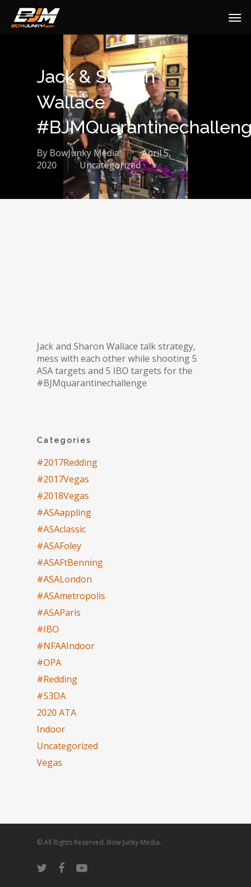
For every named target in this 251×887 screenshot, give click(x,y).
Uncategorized (110, 165)
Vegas (49, 762)
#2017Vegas (63, 479)
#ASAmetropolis (71, 596)
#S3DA (51, 696)
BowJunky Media (84, 153)
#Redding (57, 679)
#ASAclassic (61, 529)
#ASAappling (64, 512)
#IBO (48, 629)
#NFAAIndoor (66, 646)
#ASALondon (64, 579)
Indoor (51, 729)
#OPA (49, 662)
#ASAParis (59, 612)
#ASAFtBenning (70, 562)
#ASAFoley (59, 546)
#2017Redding (67, 462)
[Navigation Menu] (235, 17)
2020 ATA (56, 712)
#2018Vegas (63, 496)
